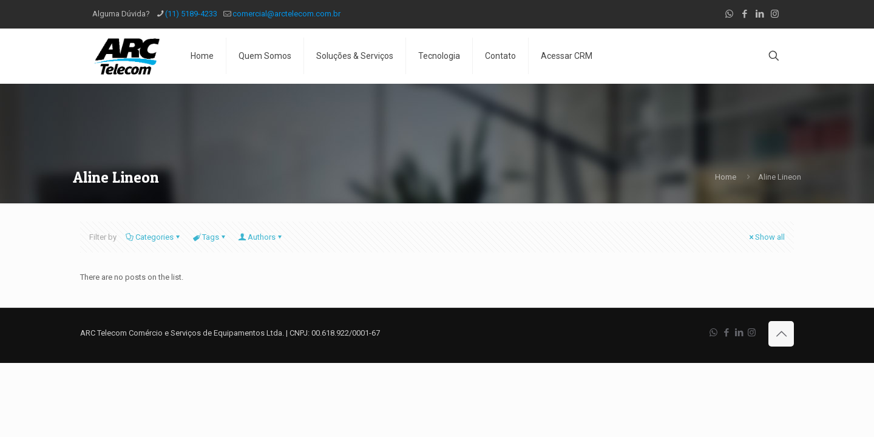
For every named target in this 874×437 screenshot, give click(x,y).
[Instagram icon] (774, 13)
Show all (766, 237)
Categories (153, 237)
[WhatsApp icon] (729, 13)
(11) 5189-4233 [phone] (191, 13)
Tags (209, 237)
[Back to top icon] (781, 334)
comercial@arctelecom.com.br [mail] (286, 13)
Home (725, 176)
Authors (260, 237)
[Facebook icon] (744, 13)
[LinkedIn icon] (759, 13)
